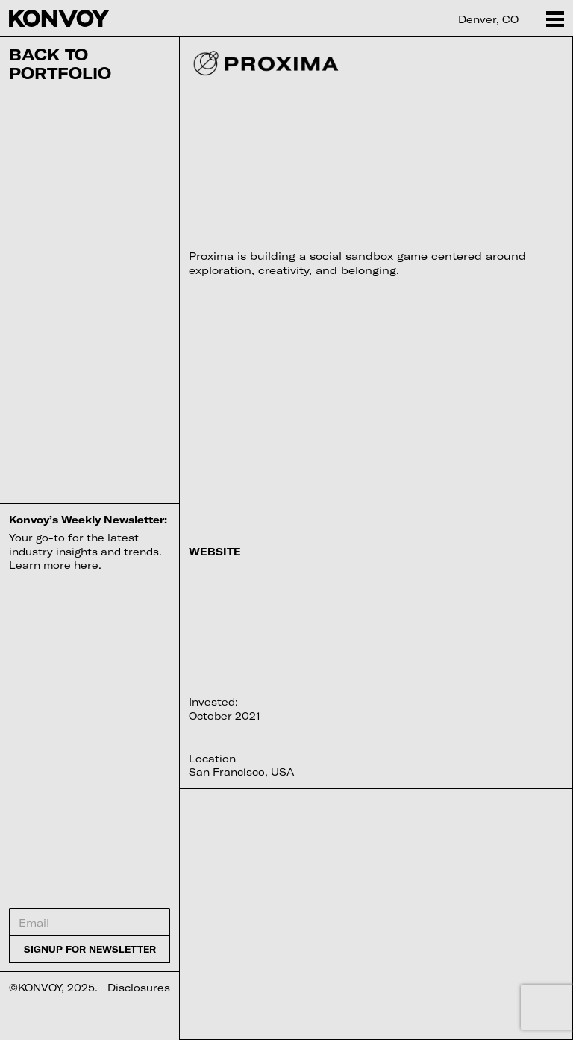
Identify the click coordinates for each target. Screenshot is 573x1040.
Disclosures (138, 988)
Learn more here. (55, 565)
